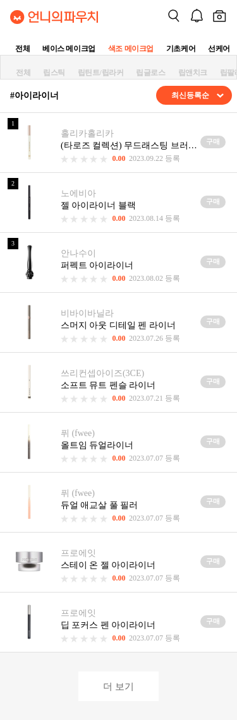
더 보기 (118, 686)
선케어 (219, 48)
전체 (22, 48)
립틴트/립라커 (101, 72)
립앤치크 (192, 72)
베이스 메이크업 (68, 48)
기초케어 (180, 48)
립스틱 (54, 72)
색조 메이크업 (131, 48)
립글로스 (150, 72)
